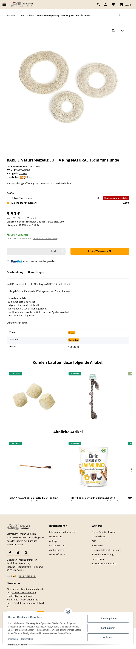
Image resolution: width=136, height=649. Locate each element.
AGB (94, 541)
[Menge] (30, 251)
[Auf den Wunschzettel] (122, 30)
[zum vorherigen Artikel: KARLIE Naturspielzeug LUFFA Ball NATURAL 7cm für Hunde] (120, 15)
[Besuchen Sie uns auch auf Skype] (26, 553)
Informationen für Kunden (63, 532)
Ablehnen (108, 637)
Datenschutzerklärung (24, 592)
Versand (31, 218)
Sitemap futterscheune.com (106, 550)
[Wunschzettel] (113, 4)
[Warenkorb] (125, 4)
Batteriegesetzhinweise (104, 563)
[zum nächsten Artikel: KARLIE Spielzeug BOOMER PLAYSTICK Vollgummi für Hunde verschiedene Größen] (126, 15)
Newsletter (97, 545)
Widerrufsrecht (57, 554)
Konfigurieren (108, 628)
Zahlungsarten (56, 550)
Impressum (98, 559)
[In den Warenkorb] (99, 251)
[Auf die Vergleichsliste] (113, 30)
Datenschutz (98, 536)
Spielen (23, 173)
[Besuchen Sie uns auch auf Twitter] (18, 553)
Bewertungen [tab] (36, 272)
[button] (99, 4)
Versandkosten (57, 545)
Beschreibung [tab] (15, 272)
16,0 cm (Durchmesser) (69, 203)
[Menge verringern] (10, 251)
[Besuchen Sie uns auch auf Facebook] (10, 553)
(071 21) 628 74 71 (27, 576)
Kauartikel (73, 340)
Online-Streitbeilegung (103, 532)
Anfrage (53, 541)
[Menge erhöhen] (62, 251)
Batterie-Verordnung (103, 554)
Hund (71, 333)
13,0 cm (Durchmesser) (69, 198)
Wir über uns (56, 536)
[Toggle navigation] (4, 3)
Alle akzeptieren (108, 618)
